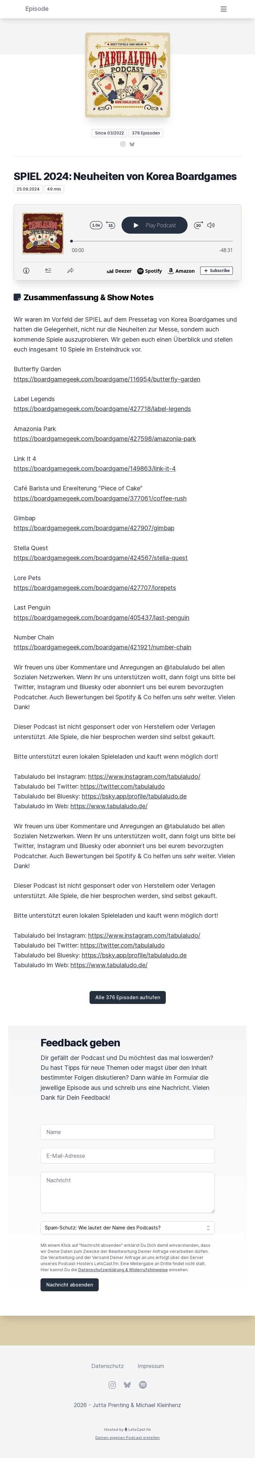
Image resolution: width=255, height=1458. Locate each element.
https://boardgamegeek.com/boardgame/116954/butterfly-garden (107, 379)
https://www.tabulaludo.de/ (108, 806)
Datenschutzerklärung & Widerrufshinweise (123, 1269)
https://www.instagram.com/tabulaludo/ (144, 776)
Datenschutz (107, 1366)
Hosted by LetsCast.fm (127, 1429)
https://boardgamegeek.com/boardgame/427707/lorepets (95, 587)
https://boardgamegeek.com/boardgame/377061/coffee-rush (100, 498)
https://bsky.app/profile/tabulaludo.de (134, 796)
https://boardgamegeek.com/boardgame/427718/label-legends (102, 408)
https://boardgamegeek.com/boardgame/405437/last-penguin (101, 617)
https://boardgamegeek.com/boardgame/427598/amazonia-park (105, 438)
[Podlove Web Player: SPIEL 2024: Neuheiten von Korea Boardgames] (127, 242)
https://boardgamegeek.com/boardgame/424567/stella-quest (101, 557)
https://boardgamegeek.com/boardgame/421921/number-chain (102, 647)
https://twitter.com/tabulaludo (122, 786)
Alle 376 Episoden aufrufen (127, 997)
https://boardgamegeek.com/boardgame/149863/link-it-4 (95, 468)
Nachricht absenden (69, 1285)
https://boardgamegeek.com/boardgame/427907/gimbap (94, 528)
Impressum (151, 1366)
